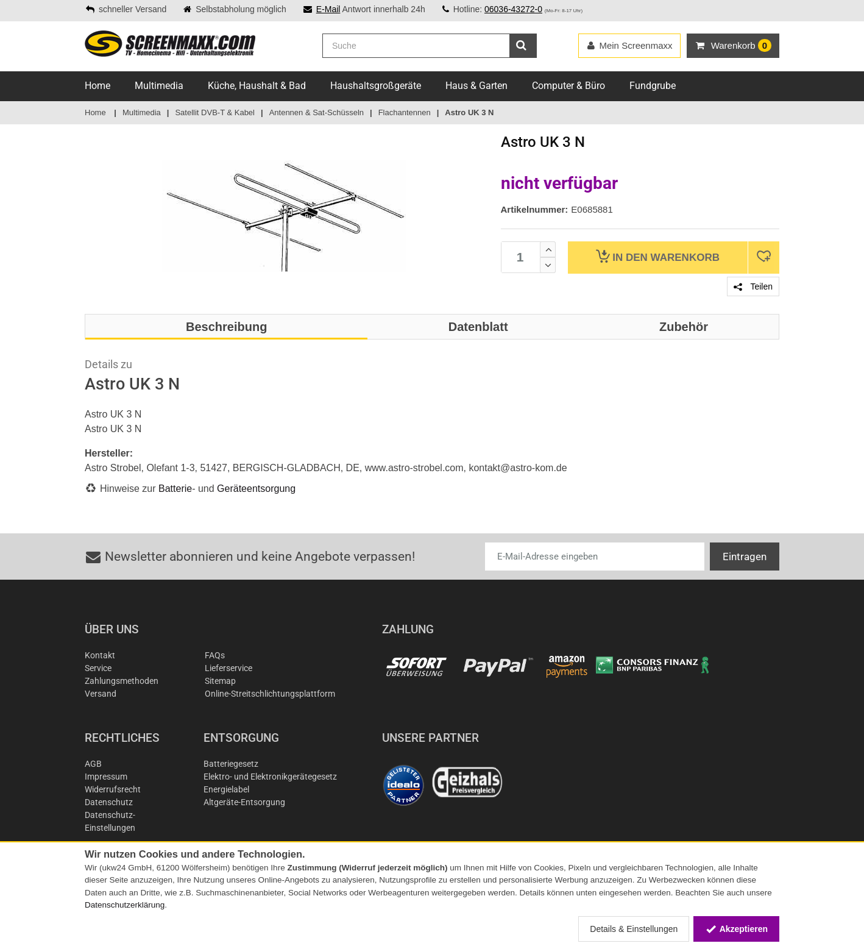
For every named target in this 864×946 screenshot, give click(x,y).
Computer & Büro (568, 85)
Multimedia (159, 85)
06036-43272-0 (513, 9)
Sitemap (220, 681)
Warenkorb (658, 256)
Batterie (175, 488)
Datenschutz (109, 802)
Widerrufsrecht (113, 789)
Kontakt (100, 655)
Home (97, 85)
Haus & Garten (476, 85)
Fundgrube (652, 85)
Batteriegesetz (231, 764)
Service (98, 668)
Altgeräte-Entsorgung (244, 802)
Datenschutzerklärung (125, 904)
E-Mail (328, 9)
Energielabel (226, 789)
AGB (93, 764)
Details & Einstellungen (634, 929)
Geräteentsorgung (256, 488)
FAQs (215, 655)
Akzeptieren (736, 929)
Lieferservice (228, 668)
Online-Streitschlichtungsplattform (270, 694)
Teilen (753, 286)
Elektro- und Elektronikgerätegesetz (270, 776)
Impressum (106, 776)
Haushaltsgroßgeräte (375, 85)
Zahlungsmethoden (121, 681)
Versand (100, 694)
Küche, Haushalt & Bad (257, 85)
